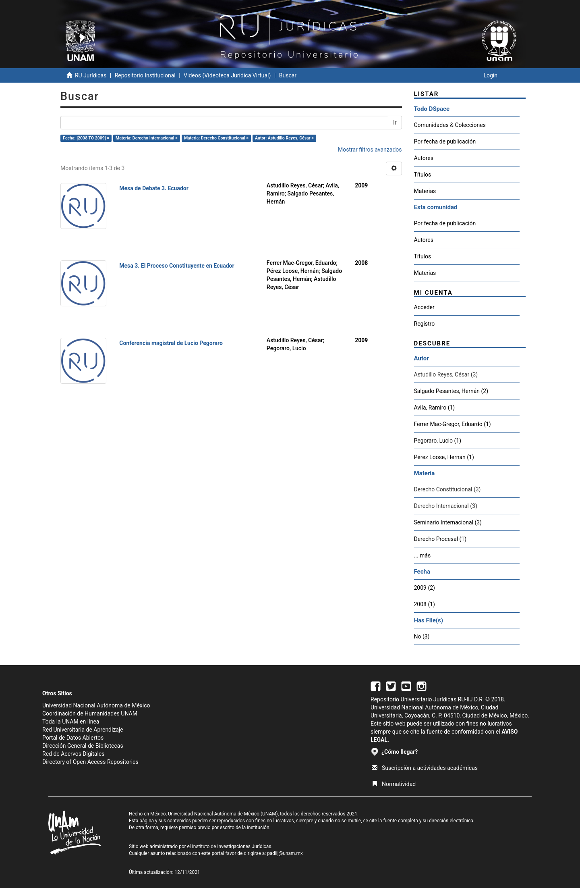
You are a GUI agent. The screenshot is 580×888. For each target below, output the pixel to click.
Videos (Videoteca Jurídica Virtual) (227, 75)
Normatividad (394, 784)
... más (422, 555)
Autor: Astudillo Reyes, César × (284, 138)
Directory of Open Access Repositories (90, 762)
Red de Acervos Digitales (73, 754)
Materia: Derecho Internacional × (147, 138)
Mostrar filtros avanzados (370, 149)
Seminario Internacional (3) (448, 522)
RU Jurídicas (90, 75)
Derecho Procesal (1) (440, 539)
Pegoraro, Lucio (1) (438, 440)
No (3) (422, 636)
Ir (395, 122)
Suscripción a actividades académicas (425, 768)
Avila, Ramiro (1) (434, 407)
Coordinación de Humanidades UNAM (89, 713)
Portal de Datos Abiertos (73, 737)
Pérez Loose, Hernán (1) (444, 457)
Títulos (422, 174)
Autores (423, 158)
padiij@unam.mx (285, 853)
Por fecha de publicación (445, 141)
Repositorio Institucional (145, 75)
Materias (425, 191)
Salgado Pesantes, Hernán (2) (451, 391)
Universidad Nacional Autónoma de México (96, 705)
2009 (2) (424, 587)
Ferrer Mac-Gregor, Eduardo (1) (452, 424)
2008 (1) (424, 604)
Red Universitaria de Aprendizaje (82, 729)
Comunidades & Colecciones (450, 125)
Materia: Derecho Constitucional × (216, 138)
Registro (424, 323)
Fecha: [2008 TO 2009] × (86, 138)
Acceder (424, 307)
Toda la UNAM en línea (70, 721)
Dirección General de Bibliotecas (82, 745)
